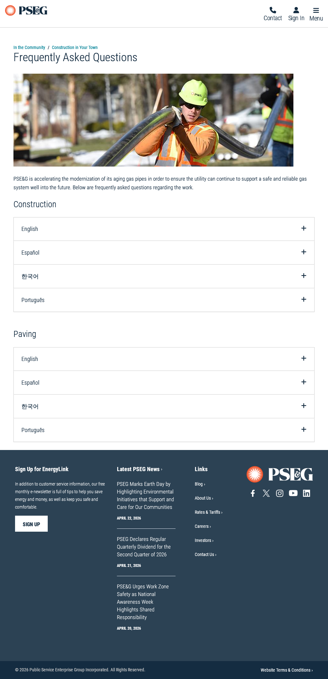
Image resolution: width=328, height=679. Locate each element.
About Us (203, 498)
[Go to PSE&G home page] (280, 474)
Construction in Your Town (75, 47)
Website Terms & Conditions (287, 670)
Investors (203, 540)
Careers (202, 526)
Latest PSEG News (139, 469)
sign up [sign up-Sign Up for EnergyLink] (31, 524)
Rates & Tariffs (207, 512)
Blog (199, 484)
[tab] (164, 229)
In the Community (29, 47)
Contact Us (204, 554)
